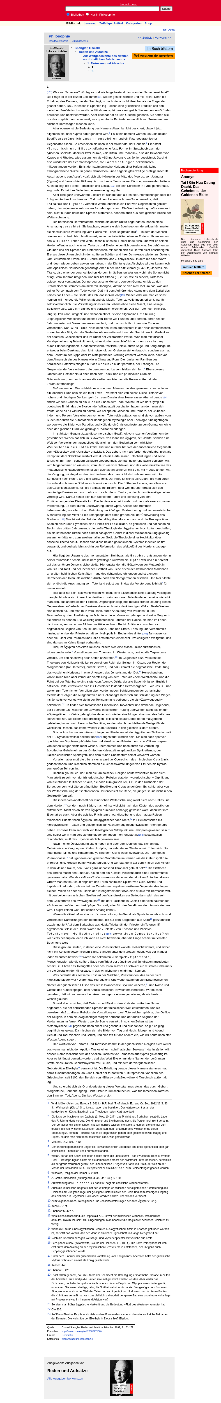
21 (147, 984)
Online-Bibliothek (21, 10)
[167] (99, 737)
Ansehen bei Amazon (196, 273)
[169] (109, 933)
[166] (145, 633)
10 (116, 657)
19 (151, 919)
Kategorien (134, 23)
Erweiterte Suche (128, 4)
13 (65, 805)
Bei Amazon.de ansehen (153, 56)
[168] (141, 834)
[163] (122, 295)
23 (79, 1067)
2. (93, 71)
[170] (69, 1026)
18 (99, 900)
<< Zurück (145, 37)
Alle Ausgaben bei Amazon (65, 1378)
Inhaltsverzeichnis (58, 41)
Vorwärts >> (163, 37)
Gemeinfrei (67, 1335)
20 (80, 956)
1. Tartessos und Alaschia (105, 63)
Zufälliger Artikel (111, 23)
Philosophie (59, 36)
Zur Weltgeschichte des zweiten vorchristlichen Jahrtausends (106, 57)
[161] (49, 92)
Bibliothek (75, 14)
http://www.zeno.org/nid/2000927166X (82, 1331)
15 (169, 829)
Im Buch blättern (160, 49)
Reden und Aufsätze (93, 52)
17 (146, 867)
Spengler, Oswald (87, 48)
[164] (164, 397)
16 (67, 857)
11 (140, 672)
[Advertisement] (200, 10)
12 (63, 704)
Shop (148, 23)
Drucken (169, 30)
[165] (62, 519)
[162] (112, 186)
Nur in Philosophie (100, 14)
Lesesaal (90, 23)
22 (145, 1049)
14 (131, 819)
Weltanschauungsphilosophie (77, 1339)
